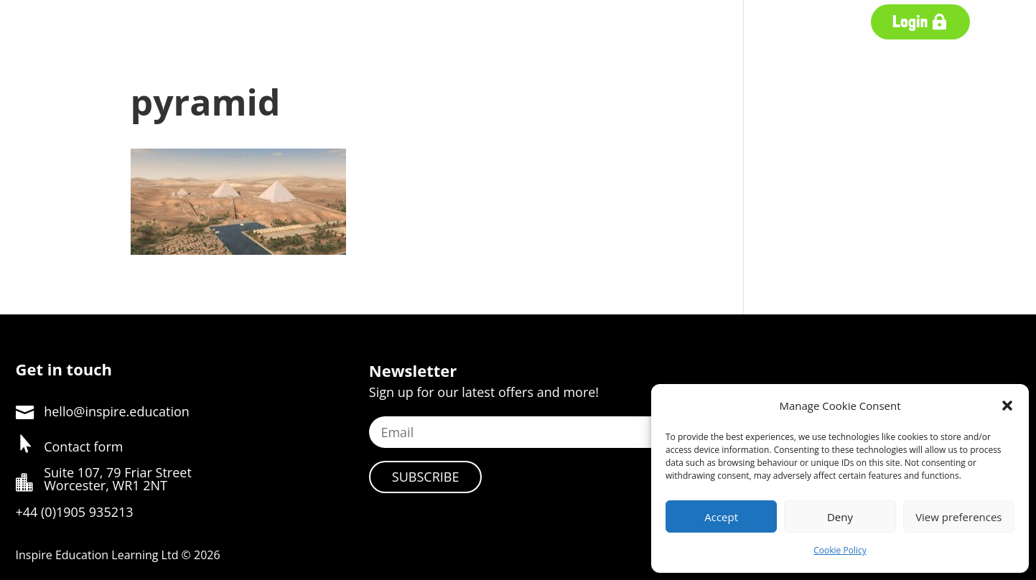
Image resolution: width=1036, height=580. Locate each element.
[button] (1007, 405)
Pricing (432, 20)
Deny (840, 517)
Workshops (600, 20)
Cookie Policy (839, 550)
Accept (721, 517)
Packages (338, 20)
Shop (690, 20)
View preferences (958, 517)
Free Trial (511, 20)
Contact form (83, 446)
